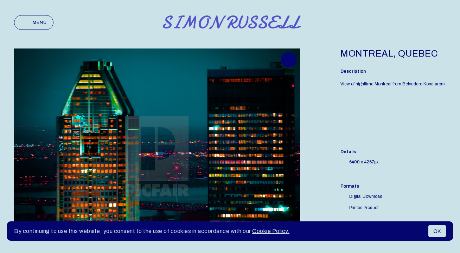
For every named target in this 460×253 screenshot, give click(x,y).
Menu (34, 22)
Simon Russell (230, 22)
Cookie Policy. (270, 231)
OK (437, 231)
